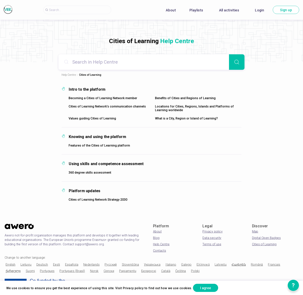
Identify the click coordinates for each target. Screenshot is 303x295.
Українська (152, 264)
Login (259, 10)
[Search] (236, 62)
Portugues (47, 271)
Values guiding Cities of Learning (92, 118)
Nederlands (91, 264)
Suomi (30, 271)
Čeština (180, 271)
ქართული (13, 271)
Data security (211, 238)
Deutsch (42, 264)
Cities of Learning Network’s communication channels (107, 106)
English (10, 264)
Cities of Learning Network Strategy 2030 (98, 199)
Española (71, 264)
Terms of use (211, 244)
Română (257, 264)
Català (165, 271)
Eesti (56, 264)
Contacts (159, 250)
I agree (205, 288)
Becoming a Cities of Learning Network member (103, 98)
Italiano (170, 264)
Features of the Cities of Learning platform (99, 145)
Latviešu (220, 264)
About (171, 10)
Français (274, 264)
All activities (229, 10)
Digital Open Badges (266, 238)
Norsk (94, 271)
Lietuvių (26, 264)
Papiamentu (127, 271)
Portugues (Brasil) (72, 271)
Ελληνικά (203, 264)
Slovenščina (130, 264)
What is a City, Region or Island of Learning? (186, 118)
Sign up (286, 10)
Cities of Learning (90, 74)
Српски (109, 271)
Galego (186, 264)
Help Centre (69, 74)
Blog (156, 238)
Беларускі (148, 271)
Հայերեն (239, 264)
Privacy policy (212, 231)
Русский (111, 264)
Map (255, 231)
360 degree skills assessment (90, 172)
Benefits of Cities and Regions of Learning (185, 98)
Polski (195, 271)
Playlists (196, 10)
